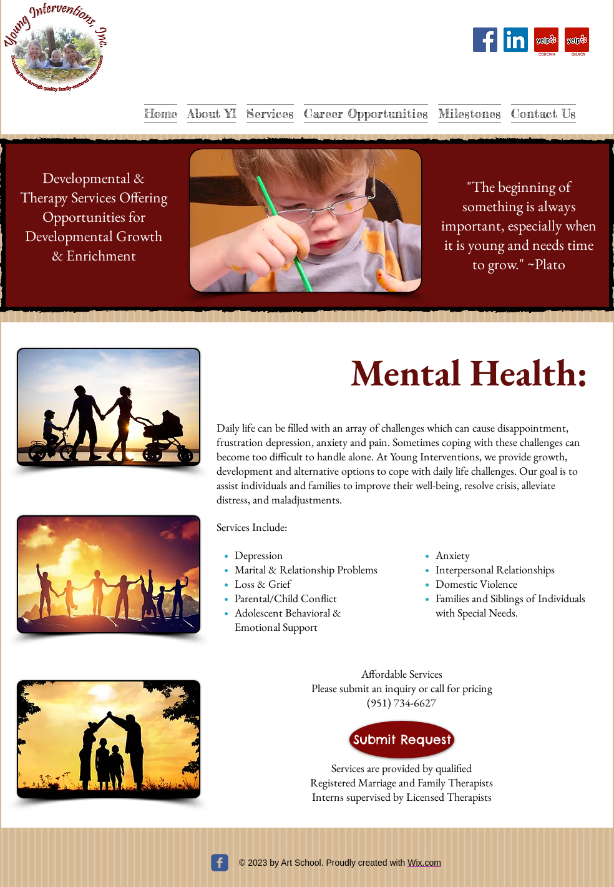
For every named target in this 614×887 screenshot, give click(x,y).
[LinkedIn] (516, 39)
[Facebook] (485, 39)
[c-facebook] (219, 862)
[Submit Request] (401, 739)
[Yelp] (546, 39)
